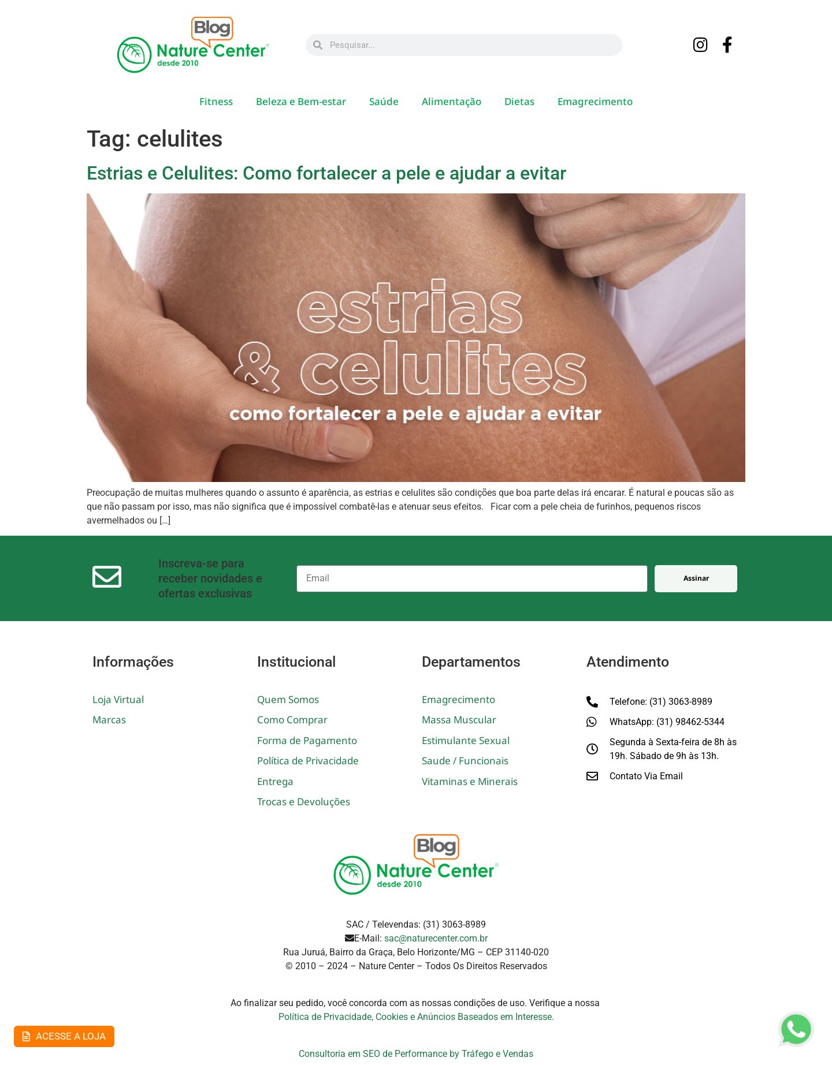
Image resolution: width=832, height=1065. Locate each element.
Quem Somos (288, 699)
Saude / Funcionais (465, 760)
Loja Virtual (118, 699)
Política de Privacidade (308, 760)
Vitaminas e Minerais (470, 781)
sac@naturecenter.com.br (436, 938)
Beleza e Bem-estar (301, 101)
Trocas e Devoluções (303, 801)
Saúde (384, 101)
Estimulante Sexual (466, 740)
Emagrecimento (595, 101)
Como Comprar (292, 719)
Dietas (519, 101)
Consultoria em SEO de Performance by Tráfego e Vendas (416, 1053)
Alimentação (451, 101)
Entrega (275, 781)
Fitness (216, 101)
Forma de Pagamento (307, 740)
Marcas (109, 719)
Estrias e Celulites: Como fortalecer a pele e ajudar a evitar (326, 173)
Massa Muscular (459, 719)
